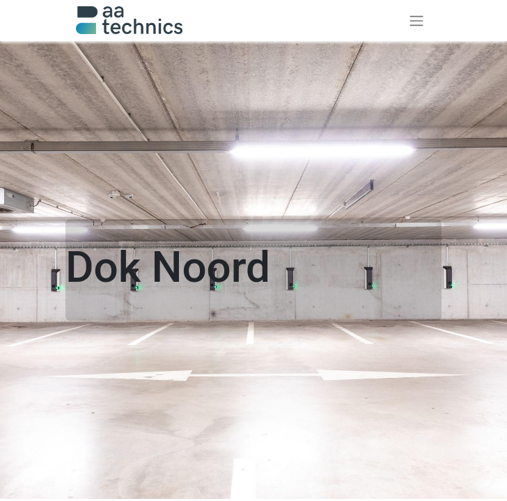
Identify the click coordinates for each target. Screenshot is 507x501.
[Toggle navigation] (416, 20)
